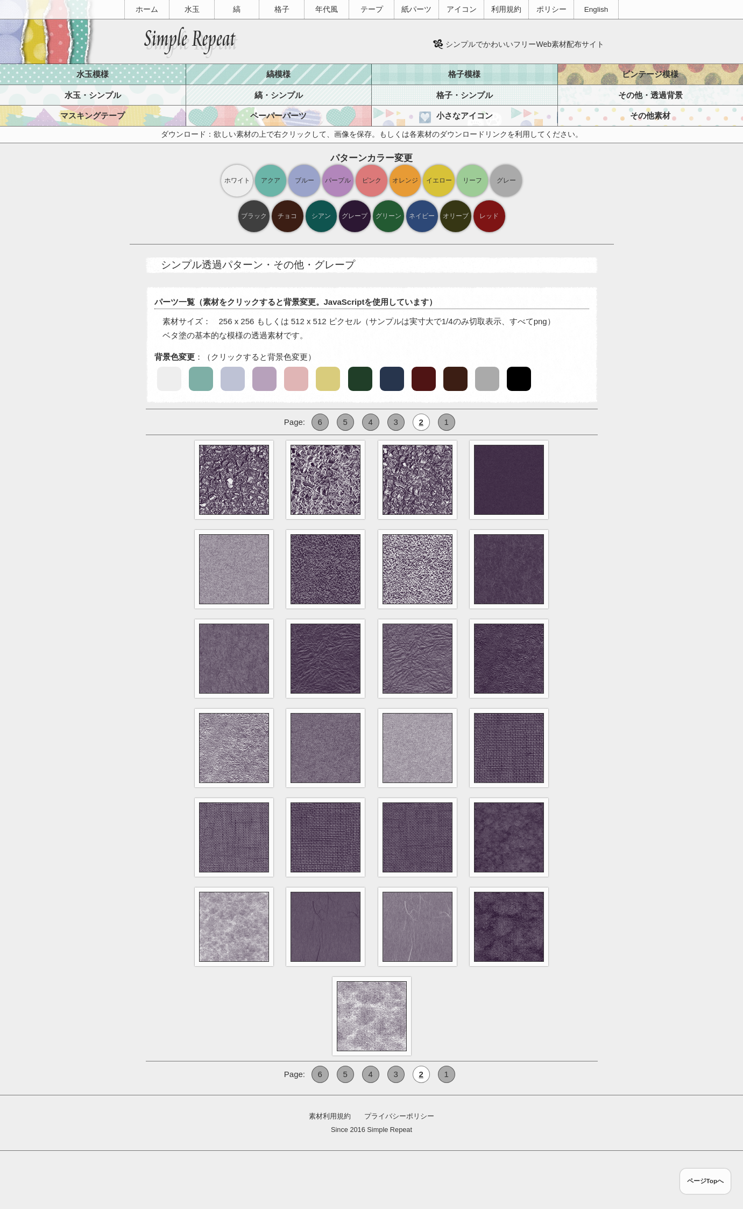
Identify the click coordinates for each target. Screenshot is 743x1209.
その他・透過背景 (650, 95)
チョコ (287, 215)
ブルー (304, 180)
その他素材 (650, 115)
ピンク (371, 180)
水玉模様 (92, 74)
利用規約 (506, 9)
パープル (338, 180)
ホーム (147, 9)
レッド (489, 215)
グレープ (354, 215)
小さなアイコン (464, 115)
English (596, 9)
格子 (281, 9)
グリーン (388, 215)
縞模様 (278, 74)
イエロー (439, 180)
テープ (371, 9)
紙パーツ (416, 9)
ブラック (254, 215)
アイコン (462, 9)
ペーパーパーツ (278, 115)
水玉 (192, 9)
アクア (270, 180)
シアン (321, 215)
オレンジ (405, 180)
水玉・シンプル (93, 95)
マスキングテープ (92, 115)
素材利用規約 (330, 1116)
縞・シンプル (278, 95)
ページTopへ (705, 1180)
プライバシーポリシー (399, 1116)
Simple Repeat (389, 1130)
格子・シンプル (464, 95)
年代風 (326, 9)
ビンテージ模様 (650, 74)
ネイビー (422, 215)
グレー (506, 180)
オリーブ (456, 215)
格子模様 (464, 74)
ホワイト (237, 180)
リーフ (472, 180)
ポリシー (551, 9)
